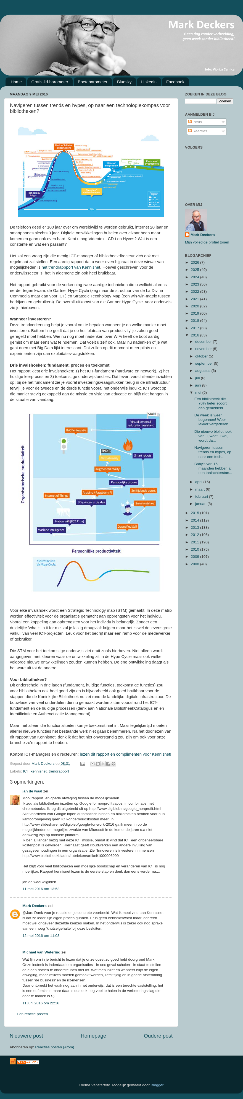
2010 (195, 549)
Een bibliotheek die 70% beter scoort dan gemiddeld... (210, 403)
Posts (195, 122)
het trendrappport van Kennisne (70, 267)
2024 (195, 277)
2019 (195, 313)
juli (198, 378)
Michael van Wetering (41, 952)
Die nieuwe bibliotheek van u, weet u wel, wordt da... (213, 435)
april (199, 482)
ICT (25, 771)
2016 (195, 335)
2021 (195, 299)
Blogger (157, 1085)
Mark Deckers (34, 906)
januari (201, 504)
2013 (195, 527)
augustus (203, 371)
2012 (195, 535)
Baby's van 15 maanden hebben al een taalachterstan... (213, 468)
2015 (195, 513)
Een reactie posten (32, 1014)
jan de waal (32, 791)
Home (16, 81)
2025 (195, 270)
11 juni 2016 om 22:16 (40, 1003)
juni (198, 385)
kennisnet (39, 771)
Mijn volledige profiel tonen (207, 242)
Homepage (93, 1036)
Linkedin (149, 81)
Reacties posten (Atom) (54, 1047)
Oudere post (158, 1036)
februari (202, 496)
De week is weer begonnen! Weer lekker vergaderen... (212, 419)
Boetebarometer (93, 81)
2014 (195, 520)
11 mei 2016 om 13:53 (40, 889)
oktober (202, 356)
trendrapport (59, 771)
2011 (195, 542)
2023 (195, 284)
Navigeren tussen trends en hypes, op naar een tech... (212, 451)
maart (200, 489)
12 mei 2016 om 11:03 (40, 936)
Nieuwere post (26, 1036)
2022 (195, 291)
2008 (195, 564)
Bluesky (124, 81)
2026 (195, 262)
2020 (195, 306)
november (204, 349)
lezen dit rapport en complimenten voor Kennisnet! (125, 754)
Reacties (197, 131)
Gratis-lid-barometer (49, 81)
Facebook (175, 81)
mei (198, 392)
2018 (195, 320)
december (204, 341)
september (204, 363)
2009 (195, 556)
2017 (195, 328)
